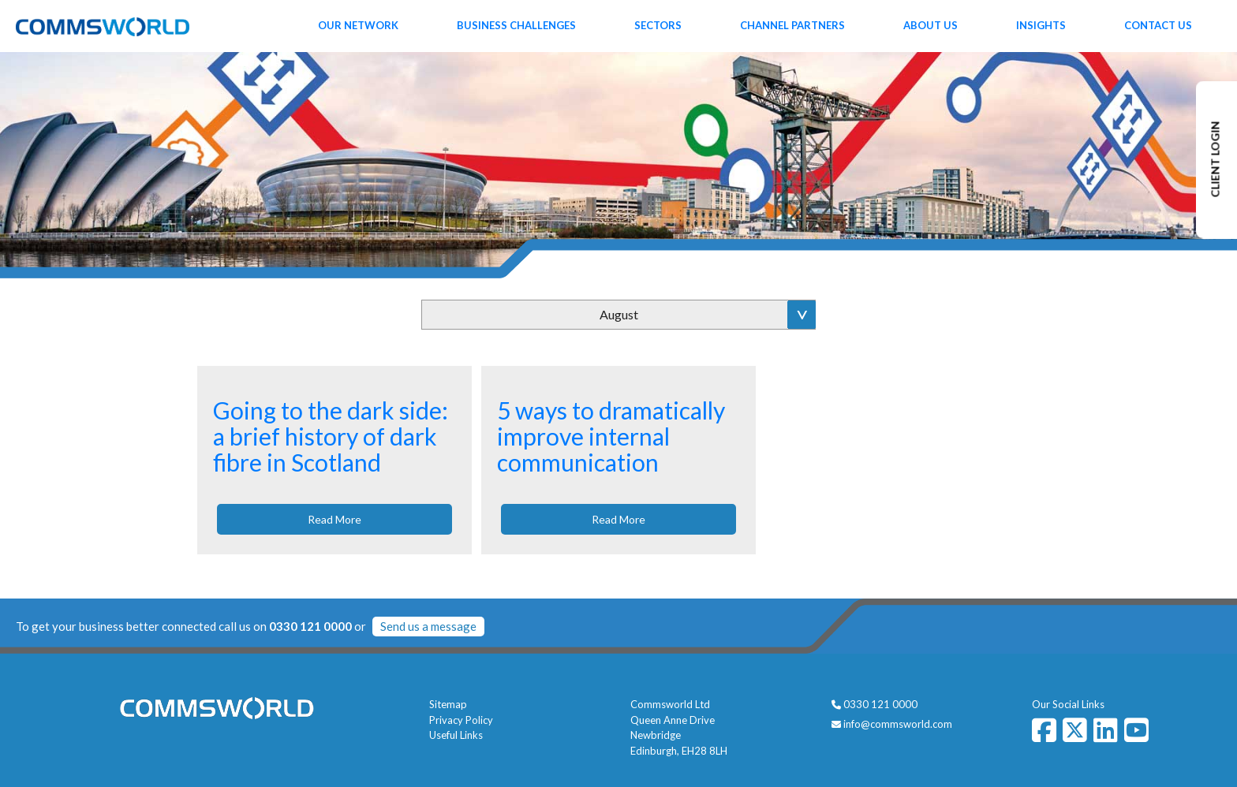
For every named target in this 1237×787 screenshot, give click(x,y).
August (619, 314)
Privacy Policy (461, 720)
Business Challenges (516, 25)
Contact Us (1158, 25)
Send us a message (428, 626)
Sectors (658, 25)
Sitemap (448, 704)
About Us (930, 25)
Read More (334, 519)
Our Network (358, 25)
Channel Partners (792, 25)
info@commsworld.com (897, 724)
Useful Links (456, 735)
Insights (1041, 25)
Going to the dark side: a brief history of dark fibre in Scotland (330, 436)
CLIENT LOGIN (1215, 159)
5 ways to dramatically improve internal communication (611, 436)
